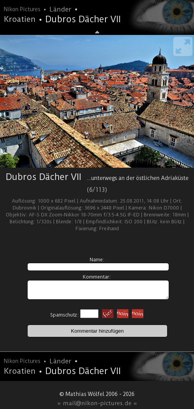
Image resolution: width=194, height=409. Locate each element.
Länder (60, 9)
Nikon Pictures (22, 9)
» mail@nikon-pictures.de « (97, 403)
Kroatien (20, 19)
